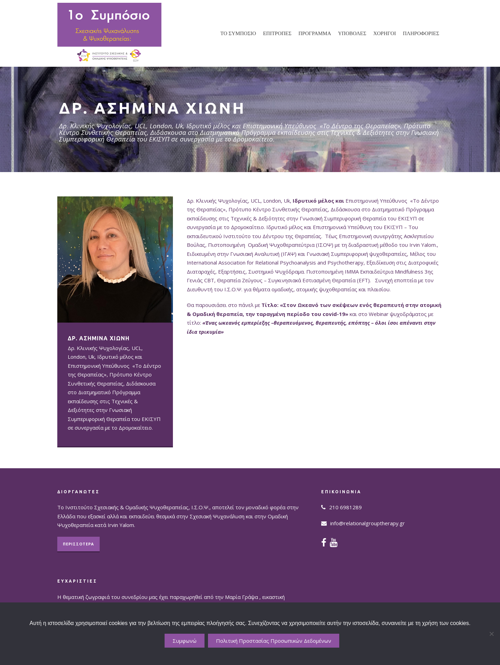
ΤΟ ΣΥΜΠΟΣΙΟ (238, 33)
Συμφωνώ (185, 640)
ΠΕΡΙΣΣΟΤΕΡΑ (78, 543)
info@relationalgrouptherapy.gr (367, 523)
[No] (491, 633)
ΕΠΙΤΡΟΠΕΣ (277, 33)
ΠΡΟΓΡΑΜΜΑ (315, 33)
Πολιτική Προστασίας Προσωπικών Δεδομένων (273, 640)
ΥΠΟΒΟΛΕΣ (352, 33)
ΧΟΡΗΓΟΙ (384, 33)
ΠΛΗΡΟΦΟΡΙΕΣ (421, 33)
